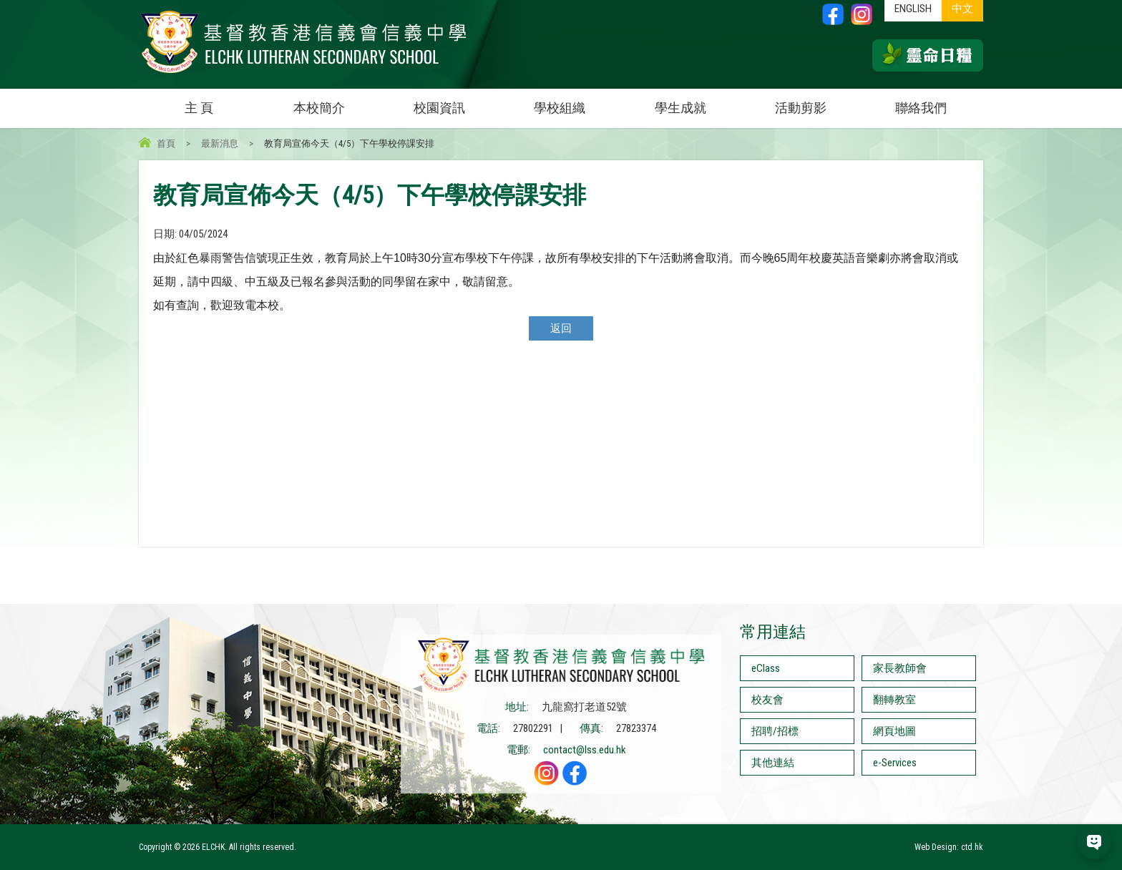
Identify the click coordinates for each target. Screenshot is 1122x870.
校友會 (767, 699)
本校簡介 (336, 102)
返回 (561, 328)
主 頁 (199, 107)
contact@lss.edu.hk (584, 749)
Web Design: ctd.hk (948, 847)
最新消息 (219, 143)
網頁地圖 (894, 731)
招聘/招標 (775, 731)
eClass (765, 668)
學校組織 (577, 102)
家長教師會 (900, 668)
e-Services (895, 762)
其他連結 (772, 762)
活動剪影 (818, 102)
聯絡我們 (921, 107)
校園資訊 (456, 102)
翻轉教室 (894, 699)
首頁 (166, 143)
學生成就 (680, 107)
